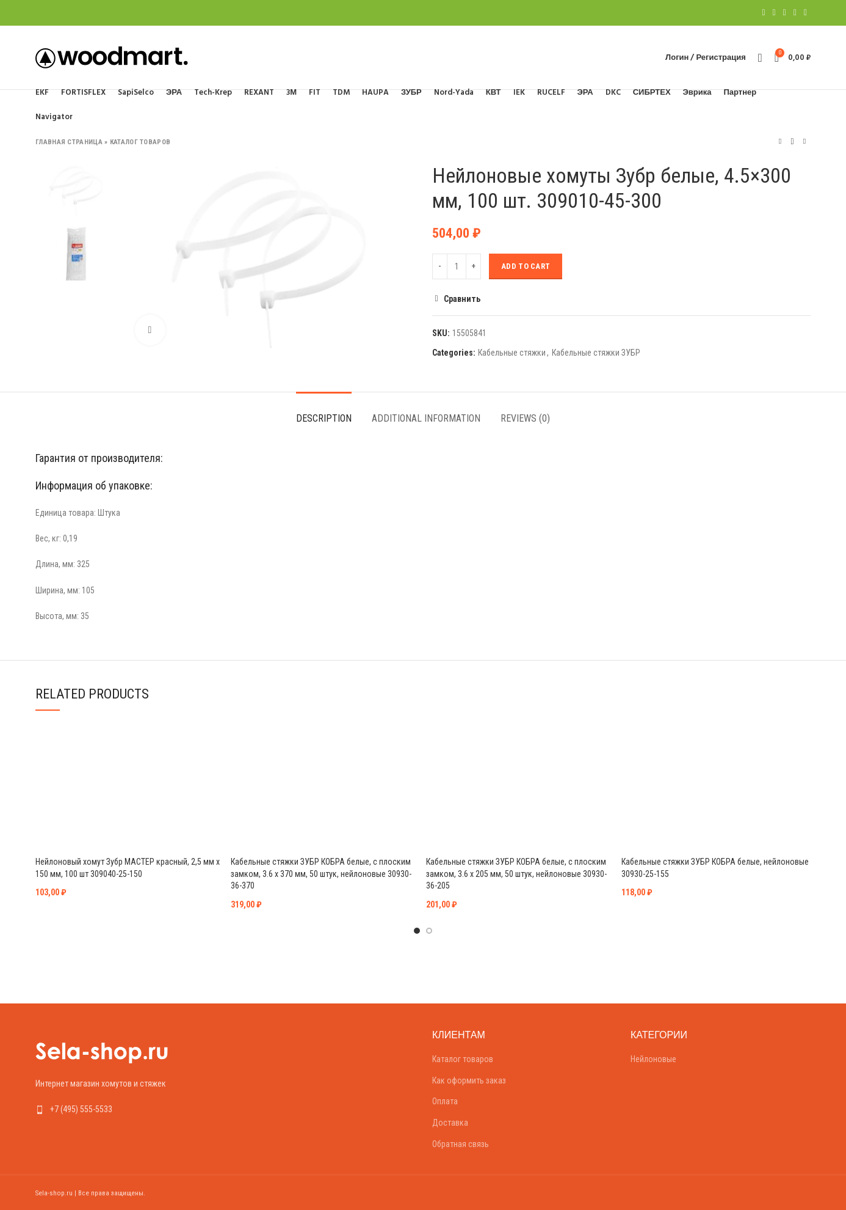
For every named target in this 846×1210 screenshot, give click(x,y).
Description (324, 418)
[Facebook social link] (763, 13)
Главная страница (69, 142)
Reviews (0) (525, 418)
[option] (76, 190)
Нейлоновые (653, 1059)
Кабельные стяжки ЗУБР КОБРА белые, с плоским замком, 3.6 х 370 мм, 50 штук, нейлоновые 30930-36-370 (321, 873)
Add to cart (525, 266)
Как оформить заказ (469, 1080)
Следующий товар (804, 141)
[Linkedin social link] (795, 13)
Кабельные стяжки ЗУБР (596, 353)
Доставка (450, 1123)
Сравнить (462, 299)
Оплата (445, 1101)
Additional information (426, 418)
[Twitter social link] (774, 13)
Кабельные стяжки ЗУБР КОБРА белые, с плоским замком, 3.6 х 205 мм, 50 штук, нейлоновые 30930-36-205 (516, 873)
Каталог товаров (140, 142)
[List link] (125, 1109)
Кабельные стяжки (512, 353)
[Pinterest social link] (784, 13)
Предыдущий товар (780, 141)
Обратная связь (460, 1144)
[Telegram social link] (805, 13)
